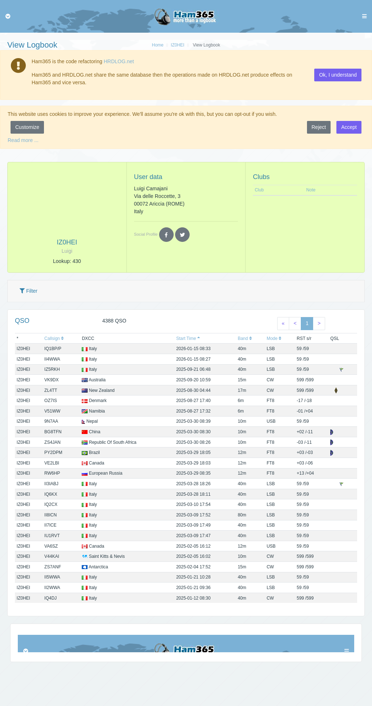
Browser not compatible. (186, 643)
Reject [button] (319, 127)
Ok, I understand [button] (338, 75)
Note (310, 189)
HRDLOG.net (119, 61)
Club (259, 189)
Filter (28, 291)
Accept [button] (349, 127)
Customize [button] (27, 127)
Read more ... (23, 140)
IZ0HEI (177, 45)
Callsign (54, 338)
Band (245, 338)
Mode (274, 338)
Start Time (188, 338)
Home (157, 45)
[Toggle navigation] (8, 16)
